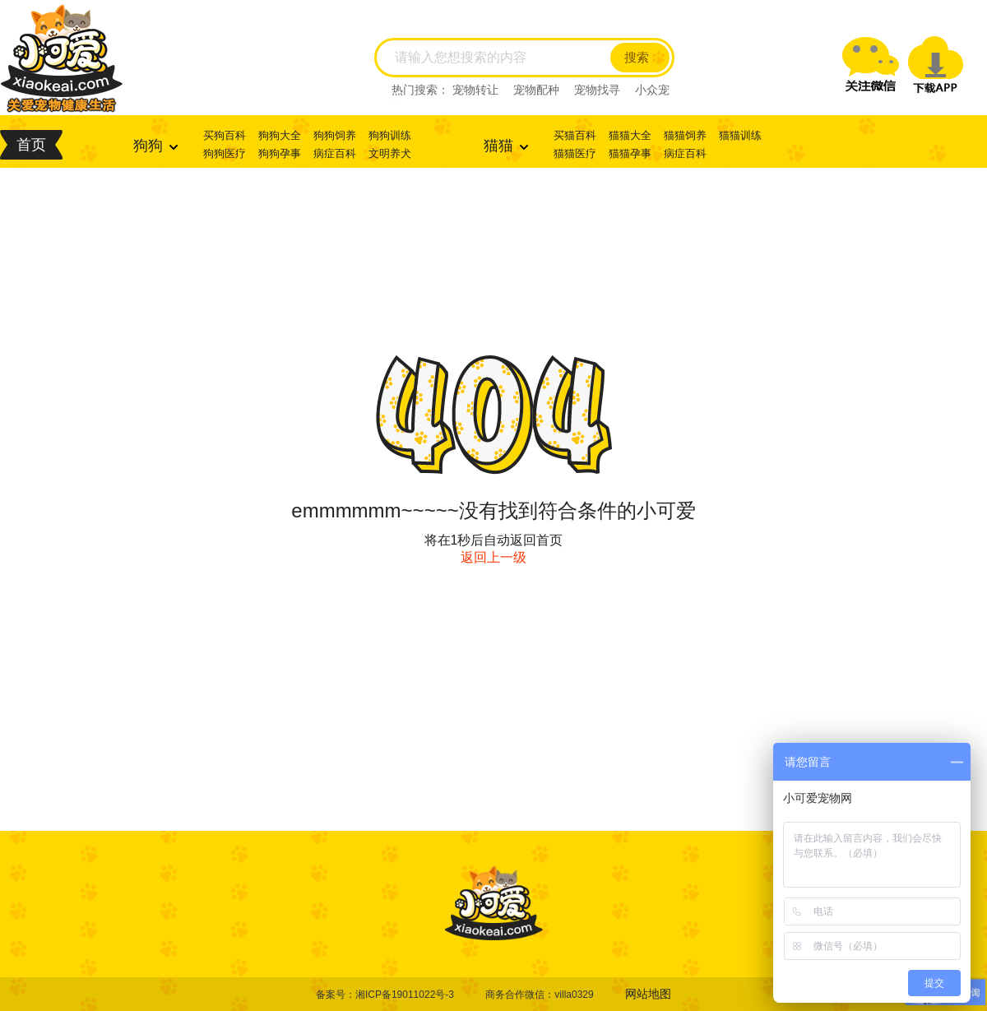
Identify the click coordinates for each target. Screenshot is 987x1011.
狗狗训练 (389, 135)
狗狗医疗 (224, 153)
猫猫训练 (740, 135)
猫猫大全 (630, 135)
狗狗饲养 (334, 135)
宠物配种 (536, 89)
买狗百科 (224, 135)
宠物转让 (475, 89)
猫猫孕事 (630, 153)
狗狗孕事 (279, 153)
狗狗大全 (279, 135)
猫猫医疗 (575, 153)
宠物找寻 (597, 89)
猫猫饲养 (685, 135)
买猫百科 (575, 135)
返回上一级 (493, 557)
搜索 (636, 57)
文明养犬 (389, 153)
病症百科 (334, 153)
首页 (31, 145)
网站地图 (648, 993)
